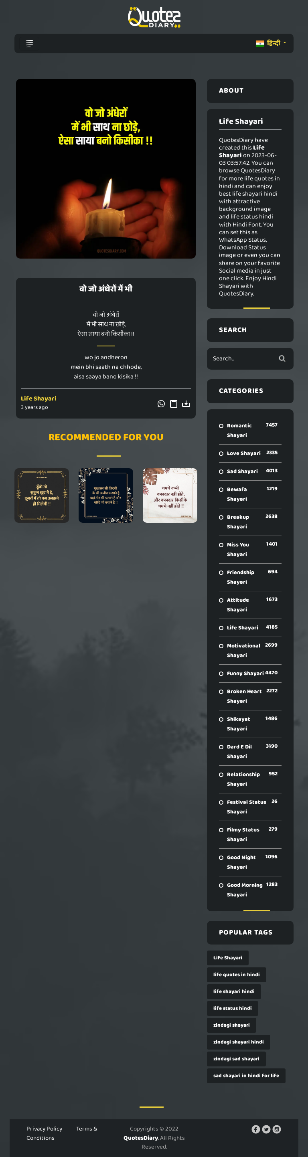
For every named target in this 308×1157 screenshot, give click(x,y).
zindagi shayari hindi (238, 1042)
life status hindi (232, 1008)
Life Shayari (39, 399)
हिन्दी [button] (269, 43)
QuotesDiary (141, 1138)
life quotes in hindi (236, 975)
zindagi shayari (231, 1025)
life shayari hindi (234, 991)
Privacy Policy (44, 1129)
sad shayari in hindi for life (246, 1076)
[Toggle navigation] (29, 44)
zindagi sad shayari (236, 1059)
